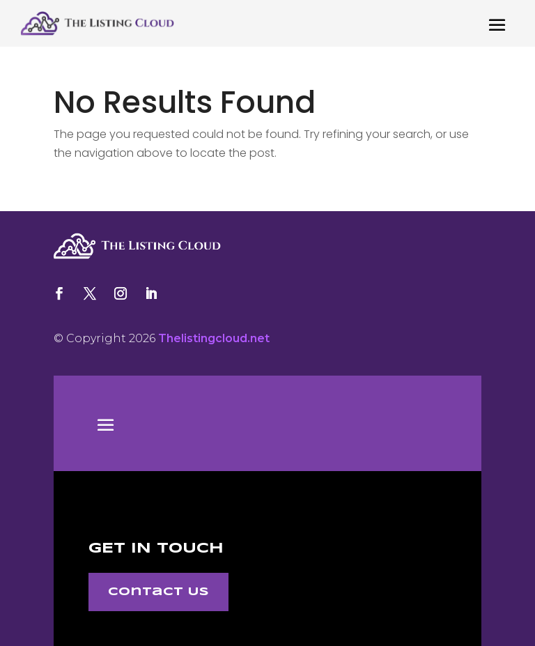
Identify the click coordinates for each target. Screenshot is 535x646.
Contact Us (158, 592)
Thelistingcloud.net (214, 338)
